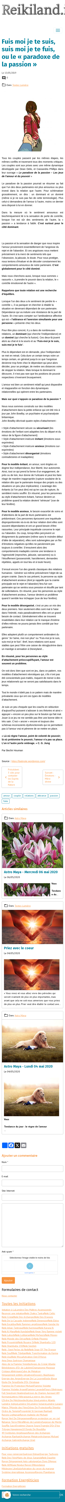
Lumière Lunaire (54, 1403)
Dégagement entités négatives (18, 1374)
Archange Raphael (11, 1436)
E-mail (5, 1176)
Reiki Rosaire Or (26, 1342)
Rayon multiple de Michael (34, 1414)
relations (29, 795)
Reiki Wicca (17, 1356)
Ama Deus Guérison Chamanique (18, 1360)
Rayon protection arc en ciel (45, 1418)
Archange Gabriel (11, 1440)
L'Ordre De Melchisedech (15, 1400)
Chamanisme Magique (43, 1367)
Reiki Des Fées (9, 1457)
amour (6, 795)
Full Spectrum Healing (13, 1393)
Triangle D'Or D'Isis (50, 1425)
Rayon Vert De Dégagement (16, 1418)
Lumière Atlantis (46, 1400)
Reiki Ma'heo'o (37, 1335)
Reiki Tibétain (19, 1353)
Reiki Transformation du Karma (42, 1353)
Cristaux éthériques (12, 1371)
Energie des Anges (11, 1378)
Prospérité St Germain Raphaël (36, 1411)
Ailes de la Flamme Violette (16, 1364)
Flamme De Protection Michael (18, 1385)
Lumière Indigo (10, 1403)
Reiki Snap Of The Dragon (42, 1349)
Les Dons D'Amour (47, 1461)
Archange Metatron (30, 1436)
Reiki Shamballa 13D (12, 1345)
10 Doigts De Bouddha (34, 1429)
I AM (57, 1393)
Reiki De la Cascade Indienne (17, 1320)
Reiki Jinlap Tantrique (12, 1327)
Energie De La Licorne (32, 1378)
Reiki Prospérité (10, 1342)
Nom (4, 1162)
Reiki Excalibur (9, 1324)
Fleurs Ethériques (53, 1389)
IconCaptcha (29, 1273)
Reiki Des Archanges (24, 1316)
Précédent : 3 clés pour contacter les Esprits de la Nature (12, 777)
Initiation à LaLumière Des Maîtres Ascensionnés (26, 1309)
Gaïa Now (16, 1464)
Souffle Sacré (9, 1425)
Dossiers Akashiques (44, 1374)
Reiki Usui (6, 1356)
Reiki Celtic (49, 1313)
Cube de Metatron (31, 1371)
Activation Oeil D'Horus (34, 1356)
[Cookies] (7, 1495)
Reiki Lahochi (8, 1335)
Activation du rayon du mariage (38, 1468)
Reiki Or (30, 1338)
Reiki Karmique (31, 1327)
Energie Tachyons (49, 1454)
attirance (41, 795)
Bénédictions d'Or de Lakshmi (17, 1367)
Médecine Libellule (12, 1468)
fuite (5, 801)
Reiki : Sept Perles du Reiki (15, 1349)
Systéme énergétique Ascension (18, 1472)
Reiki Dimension (40, 1320)
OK (61, 1494)
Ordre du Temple (11, 1411)
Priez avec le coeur (19, 948)
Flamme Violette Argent (14, 1389)
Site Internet (8, 1190)
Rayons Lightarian (11, 1414)
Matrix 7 (6, 1407)
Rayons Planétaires (45, 1472)
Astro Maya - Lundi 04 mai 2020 (28, 1066)
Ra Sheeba (54, 1407)
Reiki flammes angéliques (29, 1324)
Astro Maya (20, 818)
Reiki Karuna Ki (46, 1327)
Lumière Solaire (37, 1403)
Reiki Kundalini (22, 1331)
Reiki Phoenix (41, 1338)
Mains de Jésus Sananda (29, 1457)
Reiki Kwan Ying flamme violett (46, 1331)
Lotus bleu (33, 1400)
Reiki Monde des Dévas (14, 1338)
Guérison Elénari (31, 1454)
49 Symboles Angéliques (15, 1432)
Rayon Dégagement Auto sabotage (20, 1461)
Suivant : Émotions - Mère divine (53, 777)
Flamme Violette (42, 1385)
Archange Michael (49, 1436)
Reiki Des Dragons (43, 1316)
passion (54, 795)
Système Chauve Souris (28, 1425)
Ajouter (8, 1280)
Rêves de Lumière (32, 1422)
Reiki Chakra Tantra (34, 1313)
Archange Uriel (27, 1440)
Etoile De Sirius (10, 1382)
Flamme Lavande (35, 1389)
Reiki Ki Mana (8, 1331)
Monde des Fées (19, 1407)
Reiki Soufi (7, 1353)
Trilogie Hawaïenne (12, 1429)
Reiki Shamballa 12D (45, 1342)
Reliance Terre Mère (12, 1422)
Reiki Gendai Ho (51, 1324)
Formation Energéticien (14, 1486)
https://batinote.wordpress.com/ (28, 761)
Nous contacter (9, 1295)
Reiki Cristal (8, 1316)
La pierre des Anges (41, 1396)
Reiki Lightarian (22, 1335)
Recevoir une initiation (13, 1313)
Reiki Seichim (29, 1345)
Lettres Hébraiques (21, 1396)
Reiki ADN (7, 1464)
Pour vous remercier (12, 1454)
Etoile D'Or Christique (28, 1382)
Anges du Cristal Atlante (43, 1364)
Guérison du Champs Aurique (40, 1393)
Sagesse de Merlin (52, 1422)
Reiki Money (51, 1335)
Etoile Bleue (50, 1378)
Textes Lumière (20, 85)
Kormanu (6, 1396)
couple (17, 795)
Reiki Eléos (53, 1320)
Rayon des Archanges (39, 1432)
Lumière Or (23, 1403)
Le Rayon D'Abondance (33, 1464)
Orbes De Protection (38, 1407)
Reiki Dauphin (48, 1457)
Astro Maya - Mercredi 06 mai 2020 (31, 872)
